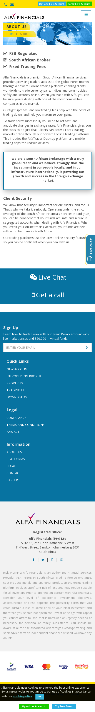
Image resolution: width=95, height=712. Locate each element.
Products (15, 383)
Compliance (16, 418)
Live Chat (48, 277)
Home (11, 34)
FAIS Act (13, 432)
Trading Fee (16, 390)
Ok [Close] (39, 696)
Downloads (17, 397)
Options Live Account (51, 3)
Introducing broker (24, 376)
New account (18, 369)
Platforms (16, 459)
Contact (14, 473)
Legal (11, 466)
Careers (13, 480)
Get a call (48, 294)
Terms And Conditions (26, 425)
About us (14, 452)
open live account (33, 706)
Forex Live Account (79, 3)
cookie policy (22, 696)
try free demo (64, 706)
